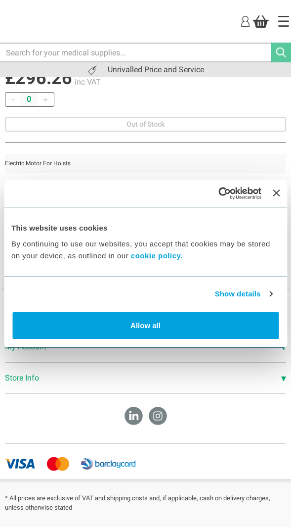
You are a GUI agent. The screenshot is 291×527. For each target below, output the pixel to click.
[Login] (245, 21)
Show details (238, 293)
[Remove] (12, 99)
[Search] (281, 52)
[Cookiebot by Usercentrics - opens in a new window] (218, 193)
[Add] (45, 99)
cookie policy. (157, 255)
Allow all (145, 325)
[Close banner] (276, 193)
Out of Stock (145, 124)
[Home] (284, 21)
